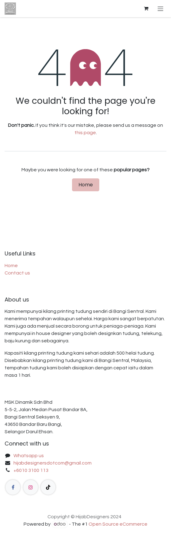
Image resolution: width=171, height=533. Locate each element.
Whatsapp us (28, 455)
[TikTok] (48, 487)
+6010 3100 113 (30, 470)
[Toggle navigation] (160, 8)
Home (85, 184)
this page (85, 132)
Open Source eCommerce (118, 524)
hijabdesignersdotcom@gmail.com (52, 463)
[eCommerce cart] (146, 8)
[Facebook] (13, 487)
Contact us (17, 272)
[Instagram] (30, 487)
